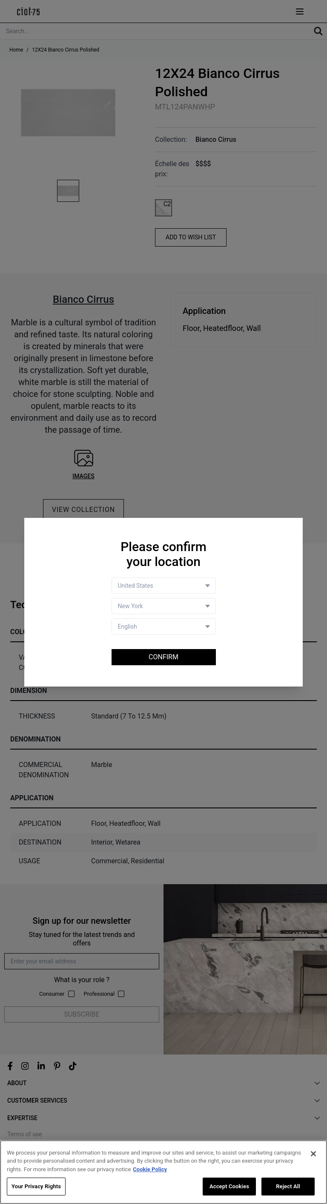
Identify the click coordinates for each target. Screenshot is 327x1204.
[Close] (313, 1153)
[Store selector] (164, 606)
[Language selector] (164, 626)
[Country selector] (164, 586)
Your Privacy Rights (36, 1187)
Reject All (288, 1187)
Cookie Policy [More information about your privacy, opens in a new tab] (150, 1169)
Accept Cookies (229, 1187)
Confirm (163, 657)
